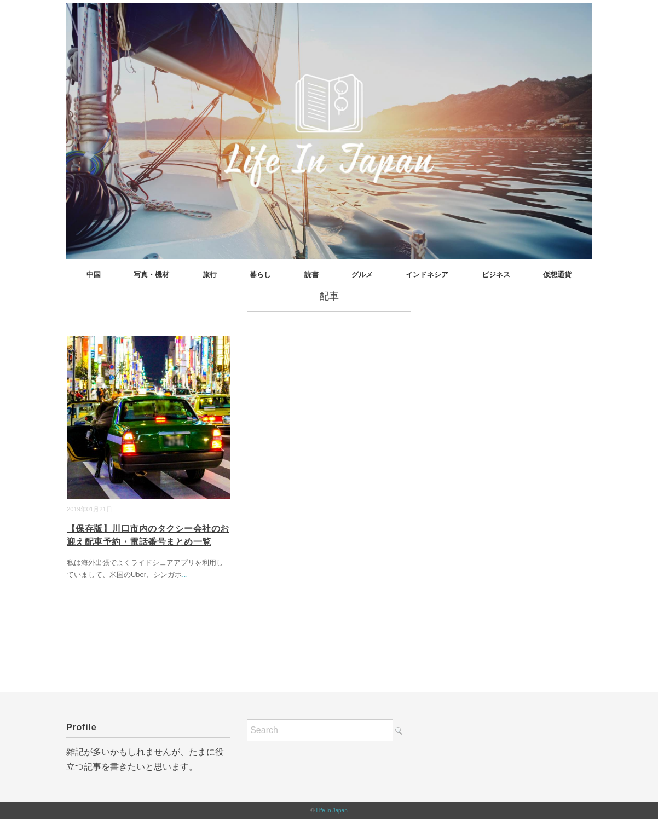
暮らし (260, 274)
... (185, 574)
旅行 (210, 274)
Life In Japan (331, 811)
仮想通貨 (557, 274)
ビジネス (496, 274)
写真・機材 (151, 274)
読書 (311, 274)
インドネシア (427, 274)
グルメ (362, 274)
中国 (93, 274)
